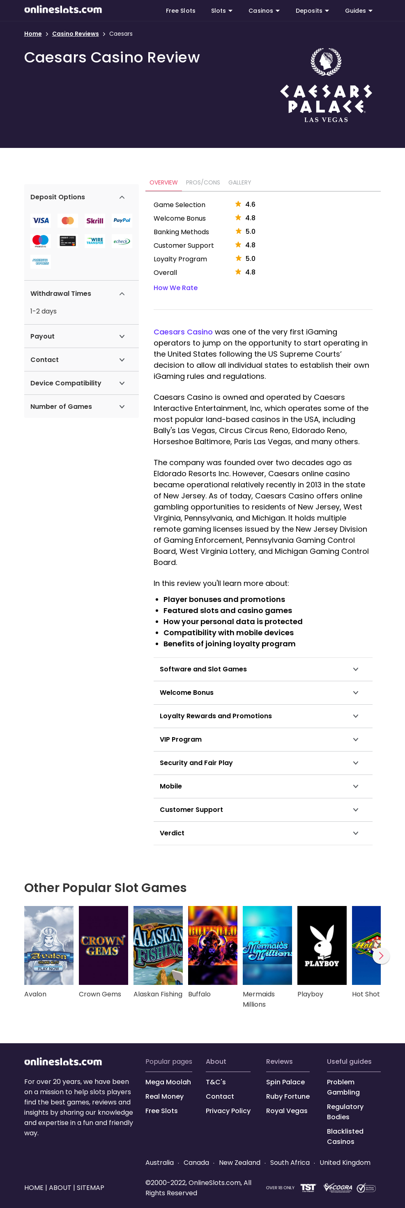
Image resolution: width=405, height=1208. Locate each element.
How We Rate (176, 288)
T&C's (216, 1082)
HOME (34, 1187)
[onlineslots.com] (63, 1063)
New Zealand (239, 1162)
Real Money (164, 1096)
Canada (196, 1162)
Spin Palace (285, 1082)
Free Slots (181, 11)
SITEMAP (89, 1187)
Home (33, 34)
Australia (160, 1162)
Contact (220, 1096)
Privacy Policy (228, 1111)
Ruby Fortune (288, 1096)
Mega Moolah (168, 1082)
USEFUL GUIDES (349, 1061)
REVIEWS (279, 1061)
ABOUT (216, 1061)
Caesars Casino (183, 332)
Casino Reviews (75, 34)
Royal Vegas (287, 1111)
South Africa (290, 1162)
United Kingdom (344, 1162)
